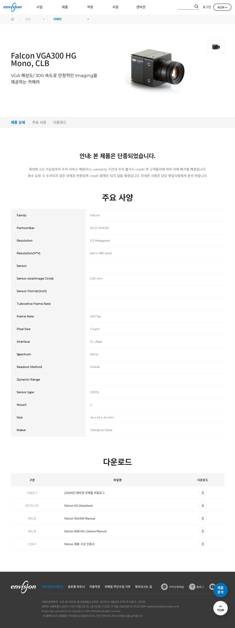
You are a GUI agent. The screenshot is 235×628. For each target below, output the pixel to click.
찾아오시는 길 (143, 586)
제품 (28, 19)
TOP (220, 610)
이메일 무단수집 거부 (118, 586)
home (12, 19)
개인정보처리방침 (52, 586)
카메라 (57, 19)
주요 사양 (39, 122)
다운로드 (59, 122)
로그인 (207, 7)
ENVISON (13, 7)
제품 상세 (18, 122)
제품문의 (220, 590)
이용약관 (94, 586)
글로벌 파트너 (76, 586)
